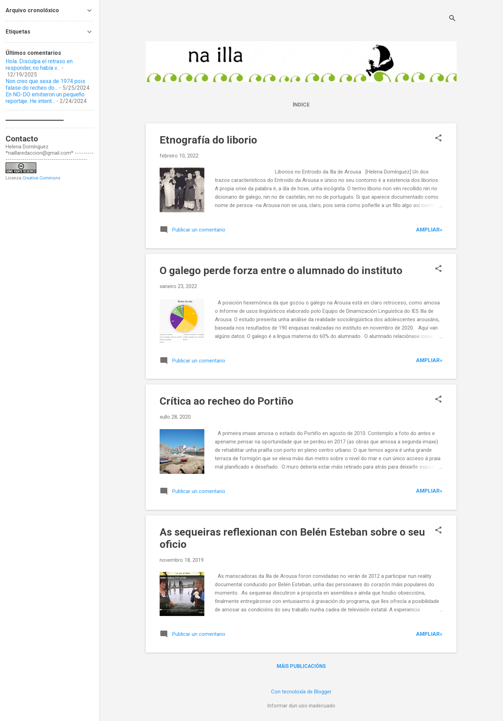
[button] (438, 139)
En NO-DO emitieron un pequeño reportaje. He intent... (45, 97)
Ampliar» (429, 230)
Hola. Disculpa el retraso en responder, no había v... (39, 64)
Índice (301, 105)
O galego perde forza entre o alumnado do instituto (281, 270)
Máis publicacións (301, 666)
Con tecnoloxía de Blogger (301, 692)
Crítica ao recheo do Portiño (226, 401)
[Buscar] (452, 19)
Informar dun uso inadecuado (301, 705)
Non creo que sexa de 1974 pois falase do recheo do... (45, 84)
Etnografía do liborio (208, 140)
